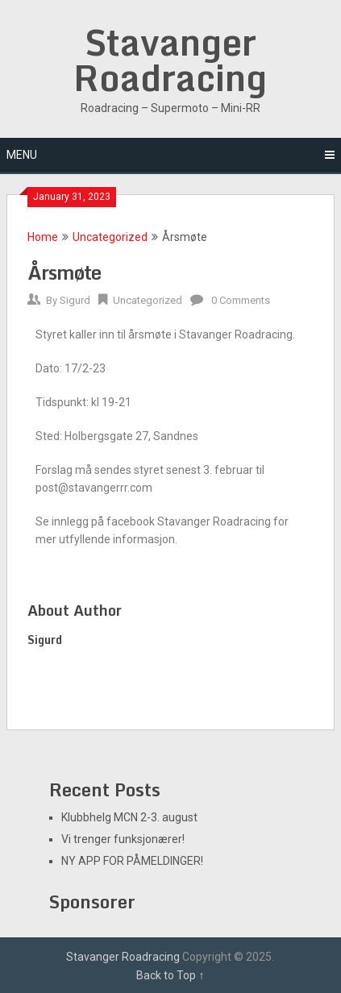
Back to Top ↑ (170, 975)
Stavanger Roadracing (170, 59)
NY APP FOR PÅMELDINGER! (132, 860)
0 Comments (240, 300)
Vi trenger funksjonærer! (123, 839)
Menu (21, 154)
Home (42, 237)
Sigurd (75, 300)
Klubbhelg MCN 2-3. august (129, 817)
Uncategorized (110, 237)
